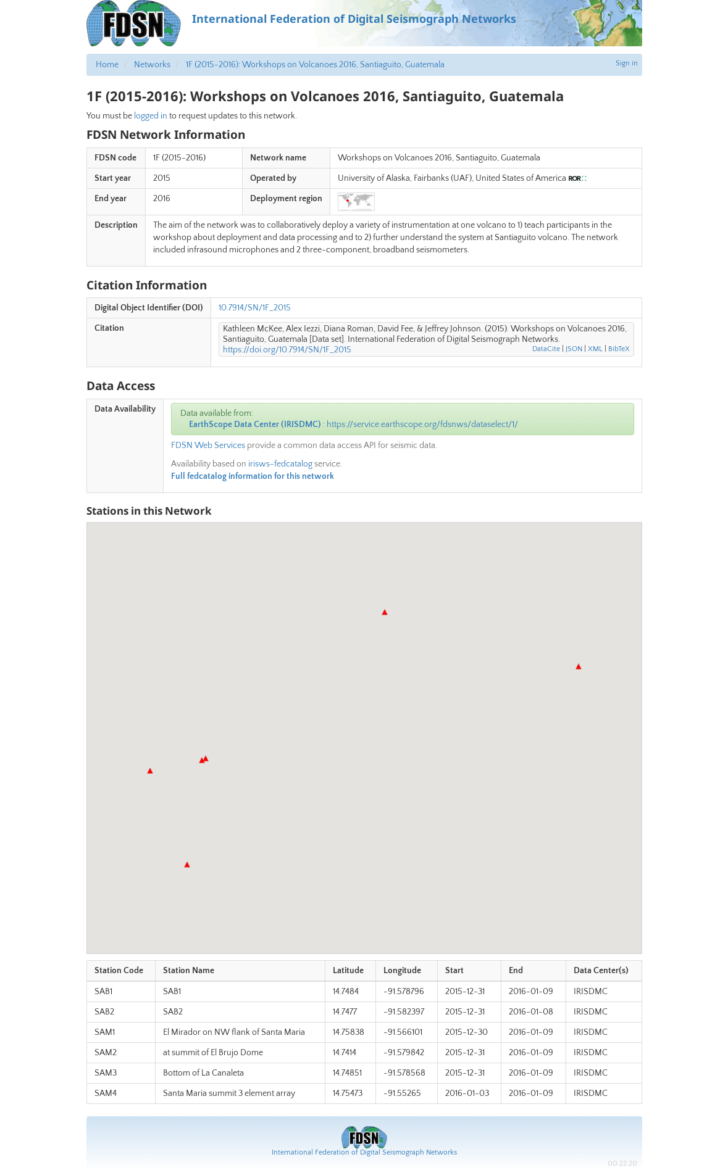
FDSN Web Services (208, 445)
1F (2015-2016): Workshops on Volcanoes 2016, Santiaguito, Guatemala (315, 65)
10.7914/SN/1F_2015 (255, 308)
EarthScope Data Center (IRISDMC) (255, 424)
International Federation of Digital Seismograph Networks (364, 1152)
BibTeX (619, 349)
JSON (574, 349)
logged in (150, 116)
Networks (152, 65)
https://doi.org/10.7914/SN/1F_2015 (287, 350)
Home (107, 65)
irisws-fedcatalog (280, 464)
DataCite (546, 349)
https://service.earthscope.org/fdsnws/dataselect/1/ (422, 424)
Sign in (627, 63)
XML (595, 349)
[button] (202, 760)
